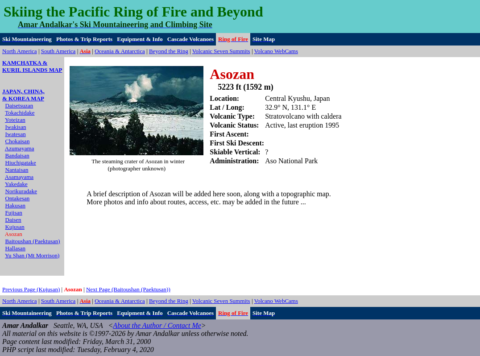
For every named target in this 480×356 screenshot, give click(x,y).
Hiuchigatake (20, 162)
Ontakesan (17, 198)
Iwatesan (15, 134)
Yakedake (16, 184)
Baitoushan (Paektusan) (32, 241)
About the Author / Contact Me (157, 325)
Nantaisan (17, 169)
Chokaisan (17, 141)
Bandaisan (17, 155)
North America (19, 51)
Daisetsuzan (19, 105)
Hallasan (15, 248)
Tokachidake (19, 112)
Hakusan (15, 205)
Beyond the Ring (168, 51)
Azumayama (19, 148)
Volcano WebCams (276, 51)
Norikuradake (21, 191)
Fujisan (13, 212)
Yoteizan (15, 119)
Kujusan (15, 227)
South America (58, 51)
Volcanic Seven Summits (221, 51)
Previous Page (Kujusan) (31, 289)
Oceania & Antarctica (120, 51)
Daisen (13, 219)
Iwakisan (15, 127)
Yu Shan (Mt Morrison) (32, 255)
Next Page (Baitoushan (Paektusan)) (128, 289)
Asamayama (19, 177)
